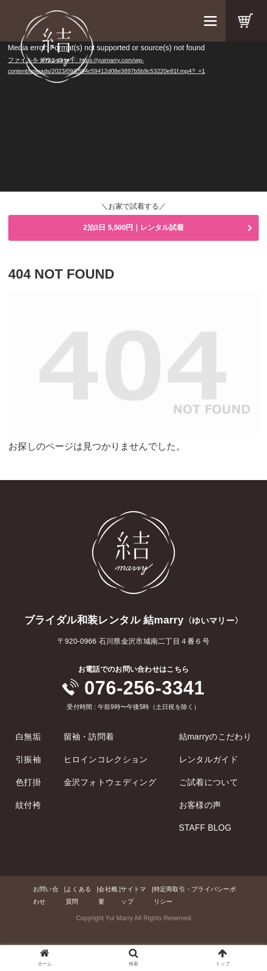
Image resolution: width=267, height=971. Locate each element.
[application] (133, 116)
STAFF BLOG (205, 827)
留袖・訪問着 (89, 736)
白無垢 (28, 736)
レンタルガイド (208, 759)
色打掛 (28, 782)
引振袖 (28, 759)
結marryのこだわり (215, 736)
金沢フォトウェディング (110, 782)
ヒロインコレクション (106, 759)
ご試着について (208, 782)
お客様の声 (200, 805)
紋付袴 (28, 805)
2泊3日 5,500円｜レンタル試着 (133, 227)
